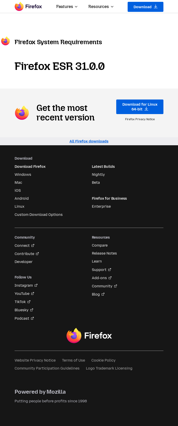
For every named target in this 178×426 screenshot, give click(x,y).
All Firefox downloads (89, 141)
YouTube (22, 293)
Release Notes (104, 253)
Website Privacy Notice (35, 360)
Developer (24, 262)
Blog (96, 294)
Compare (100, 245)
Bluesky (21, 310)
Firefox (89, 335)
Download (145, 7)
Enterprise (101, 206)
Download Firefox (30, 166)
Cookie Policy (103, 360)
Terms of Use (73, 360)
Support (99, 270)
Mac (18, 182)
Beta (96, 182)
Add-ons (99, 278)
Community (102, 286)
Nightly (98, 174)
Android (22, 198)
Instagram (24, 285)
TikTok (20, 302)
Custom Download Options (39, 214)
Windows (23, 174)
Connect (22, 245)
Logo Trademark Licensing (109, 368)
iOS (18, 190)
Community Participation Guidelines (47, 368)
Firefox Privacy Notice (140, 119)
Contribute (24, 254)
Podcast (22, 318)
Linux (19, 206)
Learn (97, 261)
